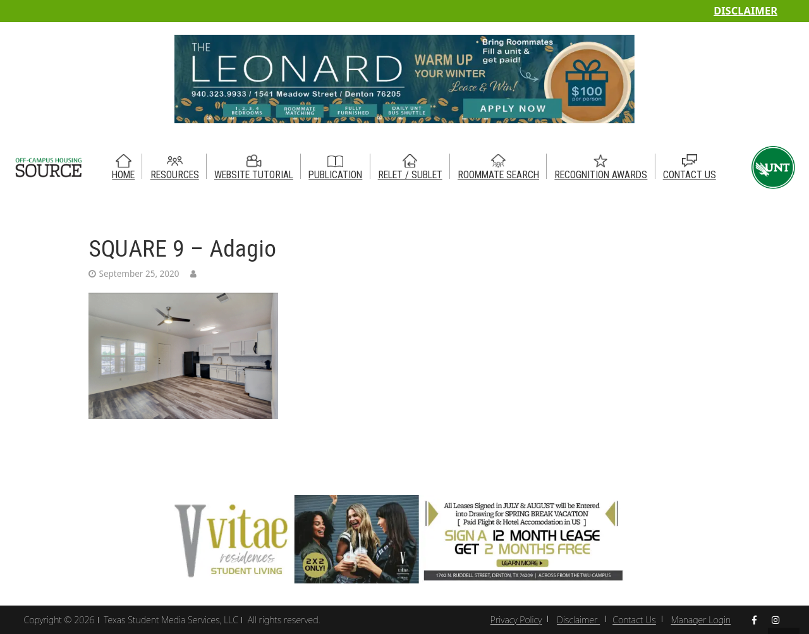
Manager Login (701, 620)
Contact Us (634, 620)
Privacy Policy (516, 620)
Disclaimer (745, 10)
